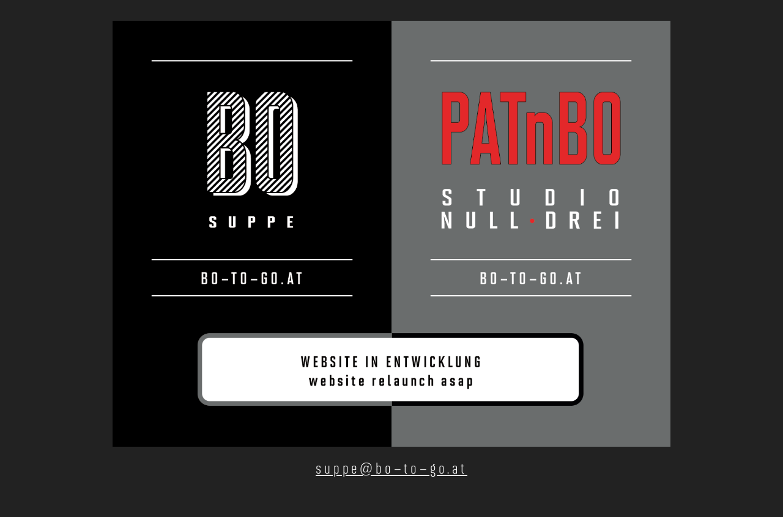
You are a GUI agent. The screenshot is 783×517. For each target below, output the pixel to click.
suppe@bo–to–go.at (391, 468)
